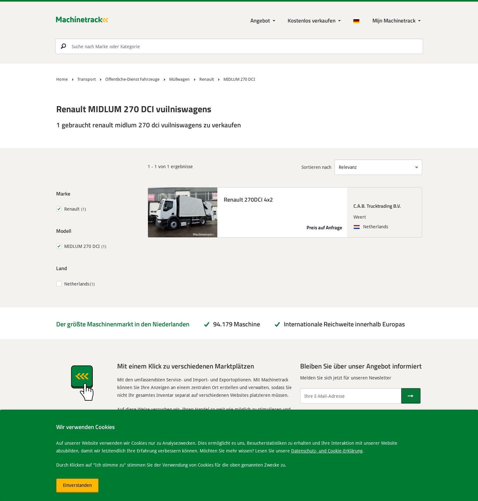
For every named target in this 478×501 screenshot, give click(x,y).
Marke (63, 193)
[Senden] (411, 396)
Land (61, 268)
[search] (239, 46)
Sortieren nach (316, 167)
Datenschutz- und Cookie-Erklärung (326, 451)
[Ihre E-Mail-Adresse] (350, 396)
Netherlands (76, 284)
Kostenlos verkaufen (311, 20)
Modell (63, 230)
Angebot (260, 20)
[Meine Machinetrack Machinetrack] (397, 20)
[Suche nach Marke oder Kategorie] (239, 46)
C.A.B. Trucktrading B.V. (377, 205)
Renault (72, 209)
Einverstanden (77, 485)
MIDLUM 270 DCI (82, 246)
